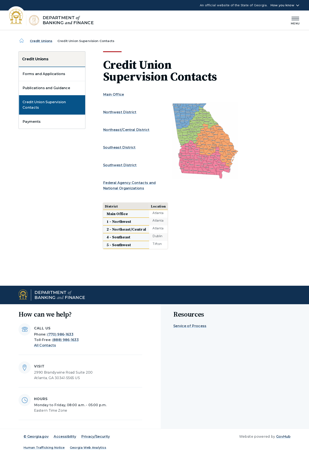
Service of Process (190, 326)
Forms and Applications (44, 74)
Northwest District (120, 112)
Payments (32, 122)
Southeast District (119, 147)
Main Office (113, 94)
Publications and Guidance (46, 88)
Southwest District (120, 165)
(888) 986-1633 (65, 340)
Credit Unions (41, 41)
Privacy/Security (95, 437)
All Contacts (45, 345)
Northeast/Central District (126, 130)
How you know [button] (282, 5)
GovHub (283, 437)
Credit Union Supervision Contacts (44, 105)
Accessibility (65, 437)
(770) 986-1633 (60, 334)
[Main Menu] (295, 20)
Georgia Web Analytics (88, 447)
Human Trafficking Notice (44, 447)
